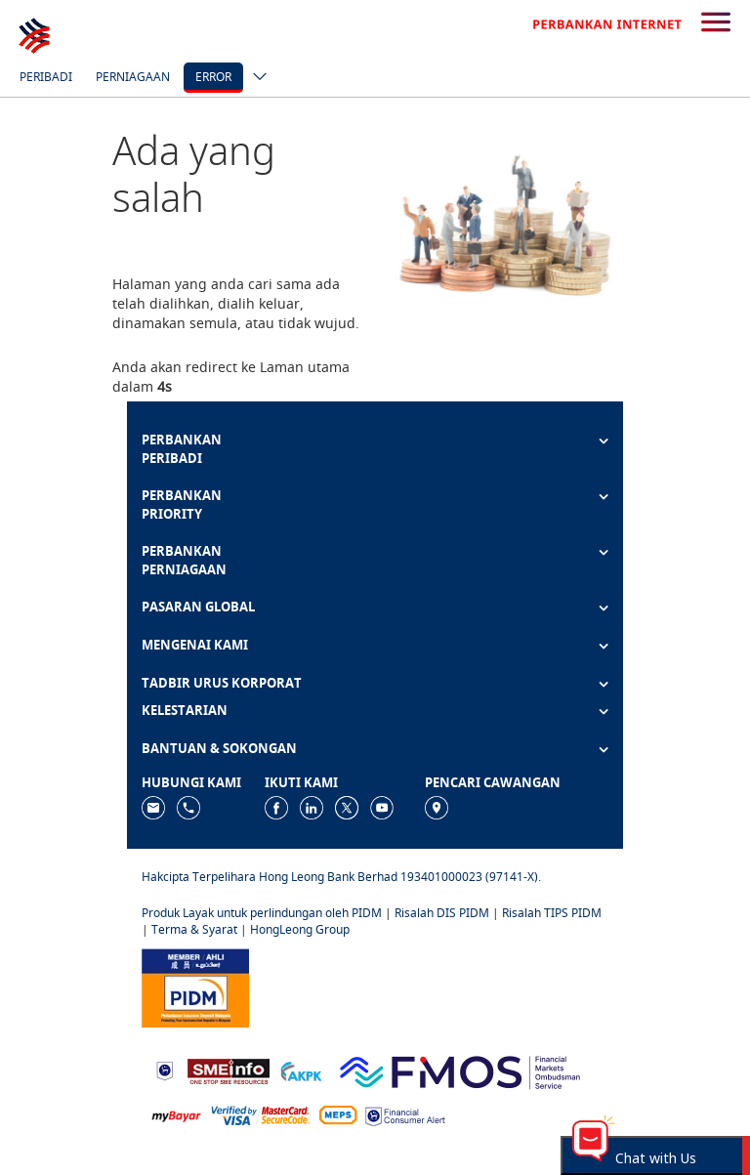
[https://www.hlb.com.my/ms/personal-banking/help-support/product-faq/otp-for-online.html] (261, 1115)
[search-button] (715, 23)
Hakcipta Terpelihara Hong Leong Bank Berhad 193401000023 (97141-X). (341, 876)
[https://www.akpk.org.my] (300, 1070)
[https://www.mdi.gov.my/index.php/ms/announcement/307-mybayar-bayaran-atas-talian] (176, 1115)
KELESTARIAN (185, 710)
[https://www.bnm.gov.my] (164, 1070)
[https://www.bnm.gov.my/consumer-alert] (405, 1115)
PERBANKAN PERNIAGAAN (184, 560)
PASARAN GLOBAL (198, 606)
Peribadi (46, 76)
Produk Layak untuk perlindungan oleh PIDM (262, 912)
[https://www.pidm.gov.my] (195, 986)
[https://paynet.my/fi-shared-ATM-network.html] (337, 1115)
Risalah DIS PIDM (442, 912)
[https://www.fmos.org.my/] (460, 1069)
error (213, 76)
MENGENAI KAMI (195, 644)
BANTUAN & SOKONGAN (219, 748)
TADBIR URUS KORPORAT (222, 683)
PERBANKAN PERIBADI (182, 449)
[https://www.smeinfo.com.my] (229, 1069)
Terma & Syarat (194, 929)
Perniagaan (133, 76)
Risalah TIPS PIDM (552, 912)
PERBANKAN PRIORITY (182, 504)
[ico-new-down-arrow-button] (254, 78)
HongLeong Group (300, 929)
